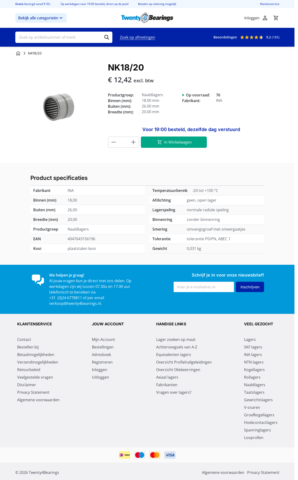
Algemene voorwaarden (38, 400)
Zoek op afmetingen (137, 37)
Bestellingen (103, 347)
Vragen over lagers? (173, 392)
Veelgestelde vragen (35, 377)
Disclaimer (26, 385)
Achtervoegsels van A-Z (176, 347)
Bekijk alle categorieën (41, 18)
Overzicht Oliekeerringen (178, 370)
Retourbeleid (28, 370)
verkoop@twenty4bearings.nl (75, 303)
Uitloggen (100, 377)
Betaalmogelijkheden (35, 355)
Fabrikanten (166, 385)
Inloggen (99, 370)
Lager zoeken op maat (176, 340)
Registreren (102, 362)
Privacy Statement (33, 392)
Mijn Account (103, 340)
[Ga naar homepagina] (18, 53)
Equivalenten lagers (173, 355)
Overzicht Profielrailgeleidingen (184, 362)
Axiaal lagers (167, 377)
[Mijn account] (265, 17)
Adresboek (101, 355)
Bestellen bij (28, 347)
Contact (24, 340)
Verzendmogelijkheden (37, 362)
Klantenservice (269, 4)
